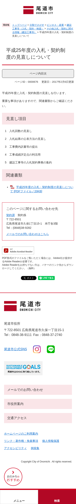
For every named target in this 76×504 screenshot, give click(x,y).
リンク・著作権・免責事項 (21, 440)
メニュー (19, 500)
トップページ (19, 25)
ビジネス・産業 (55, 25)
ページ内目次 (38, 73)
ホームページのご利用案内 (21, 433)
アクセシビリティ (15, 448)
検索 (57, 500)
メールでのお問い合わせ (25, 389)
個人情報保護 (50, 440)
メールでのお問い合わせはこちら (27, 234)
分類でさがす (37, 25)
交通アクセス (17, 418)
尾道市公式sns (15, 349)
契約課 (10, 215)
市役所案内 (15, 404)
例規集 (35, 448)
